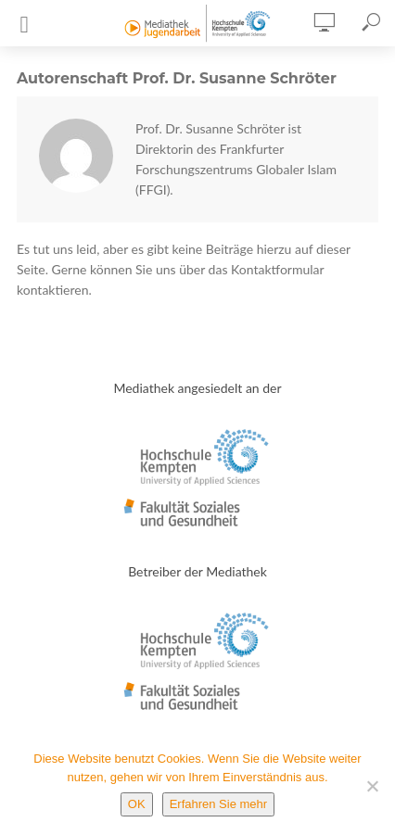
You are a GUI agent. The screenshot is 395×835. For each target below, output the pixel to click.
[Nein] (372, 786)
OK (137, 804)
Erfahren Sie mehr (219, 804)
